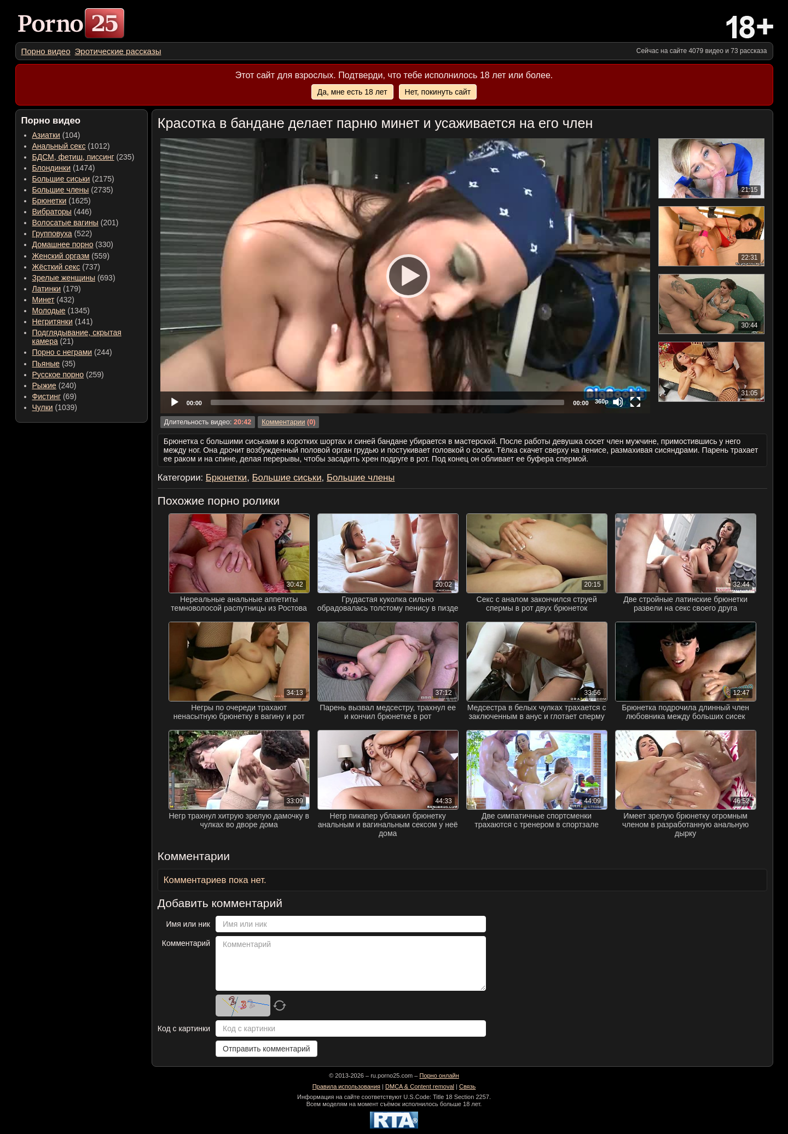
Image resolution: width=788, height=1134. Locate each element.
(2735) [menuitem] (72, 189)
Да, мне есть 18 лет (352, 91)
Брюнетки (49, 200)
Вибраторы (52, 211)
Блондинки (51, 167)
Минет (43, 299)
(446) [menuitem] (62, 211)
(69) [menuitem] (54, 396)
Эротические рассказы (118, 51)
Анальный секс (59, 146)
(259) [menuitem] (68, 374)
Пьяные (46, 363)
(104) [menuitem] (56, 135)
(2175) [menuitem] (73, 178)
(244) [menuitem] (72, 352)
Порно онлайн (439, 1075)
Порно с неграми (62, 352)
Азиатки (46, 135)
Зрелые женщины (64, 277)
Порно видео (46, 51)
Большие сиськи (61, 178)
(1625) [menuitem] (61, 200)
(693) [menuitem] (73, 277)
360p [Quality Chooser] (602, 401)
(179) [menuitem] (56, 288)
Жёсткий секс (56, 266)
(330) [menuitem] (73, 244)
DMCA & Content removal (419, 1086)
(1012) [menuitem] (71, 146)
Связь (467, 1086)
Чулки (42, 407)
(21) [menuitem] (76, 337)
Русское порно (58, 374)
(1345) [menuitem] (61, 310)
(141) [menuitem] (62, 321)
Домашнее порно (63, 244)
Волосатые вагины (65, 222)
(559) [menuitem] (71, 256)
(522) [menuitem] (62, 233)
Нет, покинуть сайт (438, 91)
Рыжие (44, 385)
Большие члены (60, 189)
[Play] (405, 275)
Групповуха (52, 233)
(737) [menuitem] (66, 266)
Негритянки (52, 321)
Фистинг (46, 396)
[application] (405, 275)
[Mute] (618, 402)
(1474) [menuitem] (63, 167)
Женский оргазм (61, 256)
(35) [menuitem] (54, 363)
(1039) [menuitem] (55, 407)
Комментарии (283, 422)
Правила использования (346, 1086)
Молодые (49, 310)
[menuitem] (46, 51)
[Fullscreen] (635, 402)
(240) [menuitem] (54, 385)
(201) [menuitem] (75, 222)
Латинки (46, 288)
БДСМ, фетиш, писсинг (73, 157)
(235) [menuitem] (83, 157)
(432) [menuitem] (53, 299)
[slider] (387, 402)
